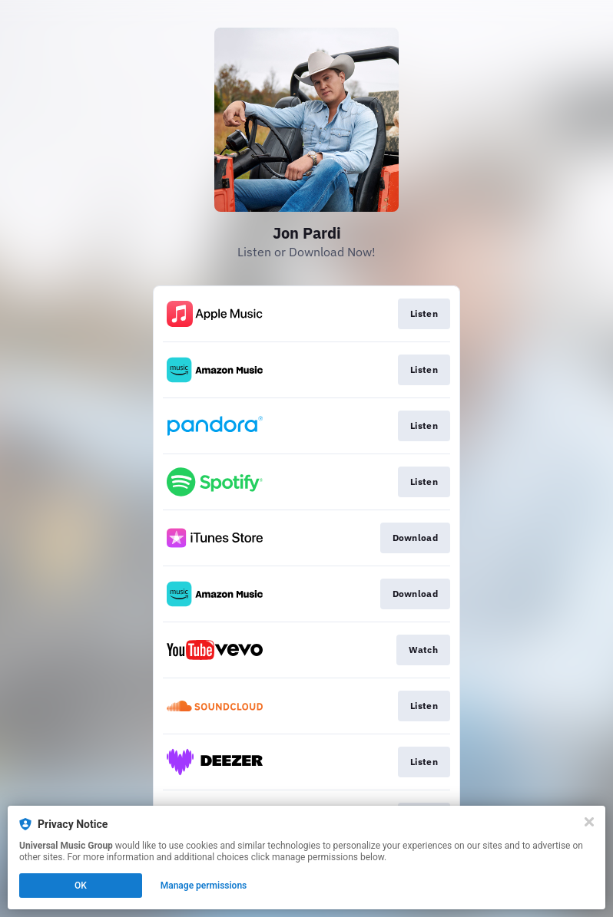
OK (81, 885)
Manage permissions (204, 885)
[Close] (589, 822)
